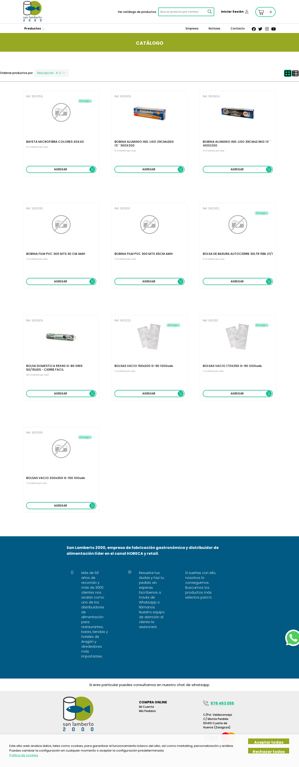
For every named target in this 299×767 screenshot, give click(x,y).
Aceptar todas (268, 742)
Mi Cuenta (146, 707)
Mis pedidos (147, 711)
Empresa (192, 28)
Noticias (214, 28)
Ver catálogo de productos (137, 12)
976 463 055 (222, 703)
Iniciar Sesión (232, 11)
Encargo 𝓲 (85, 101)
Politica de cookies (23, 755)
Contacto (238, 28)
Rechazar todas (269, 751)
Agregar (60, 169)
